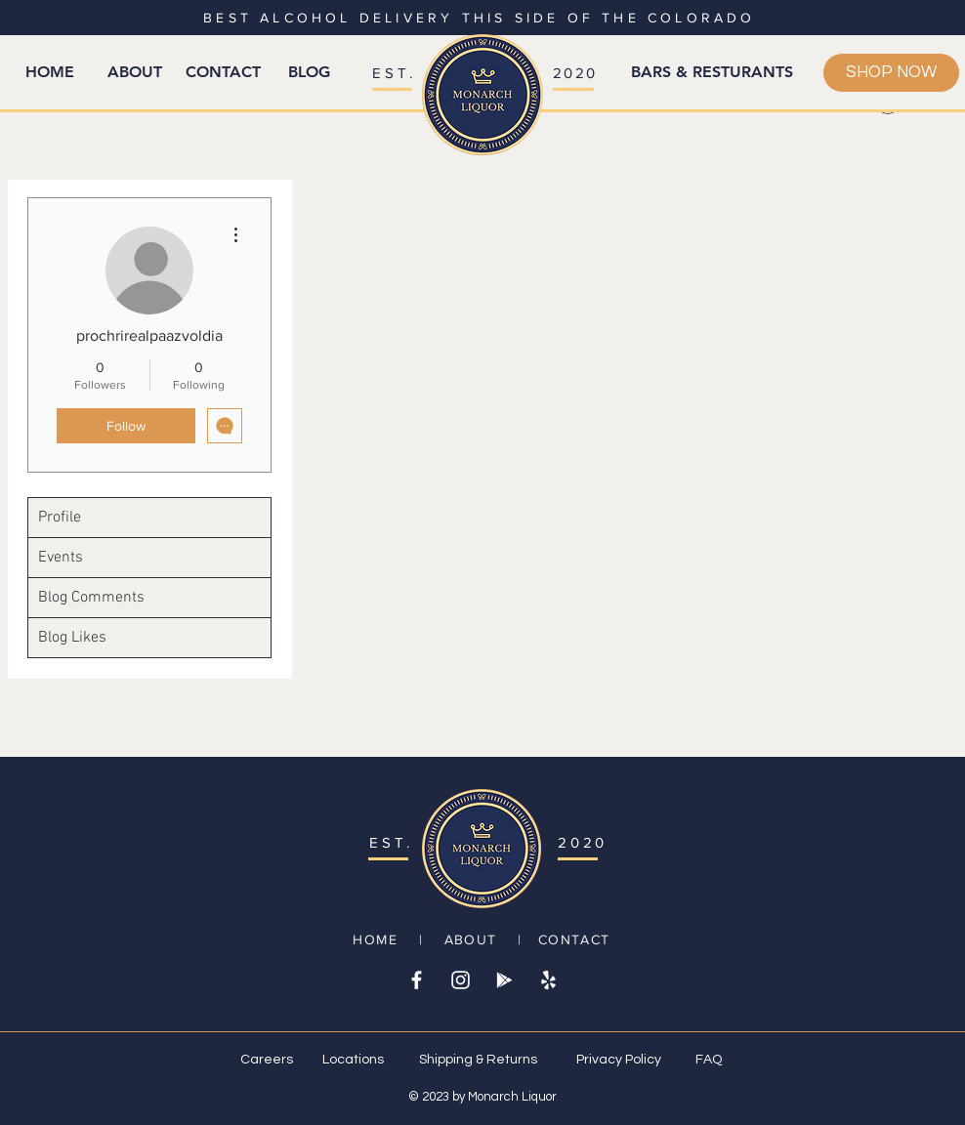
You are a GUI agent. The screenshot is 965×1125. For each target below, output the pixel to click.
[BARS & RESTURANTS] (712, 72)
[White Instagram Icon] (460, 980)
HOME (375, 939)
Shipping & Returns (478, 1059)
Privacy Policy (618, 1059)
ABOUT (470, 939)
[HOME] (50, 72)
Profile (59, 517)
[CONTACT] (223, 72)
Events (60, 557)
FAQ (708, 1059)
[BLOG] (309, 72)
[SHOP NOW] (891, 73)
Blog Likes (72, 637)
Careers (266, 1059)
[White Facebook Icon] (416, 980)
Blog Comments (91, 597)
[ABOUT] (135, 72)
